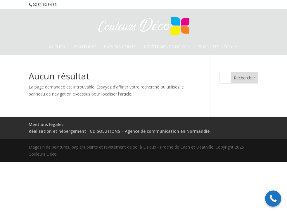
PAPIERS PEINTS (120, 47)
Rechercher (244, 78)
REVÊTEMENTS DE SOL (167, 47)
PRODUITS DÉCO (215, 47)
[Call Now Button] (273, 198)
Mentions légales (46, 124)
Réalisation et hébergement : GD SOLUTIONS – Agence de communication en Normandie (119, 131)
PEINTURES (85, 47)
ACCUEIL (57, 47)
